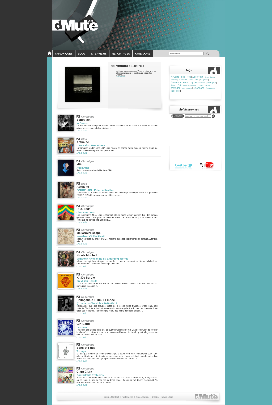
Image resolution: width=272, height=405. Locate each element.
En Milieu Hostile (86, 280)
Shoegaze (198, 88)
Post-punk (193, 79)
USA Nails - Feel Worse (90, 145)
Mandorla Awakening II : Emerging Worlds (102, 258)
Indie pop (175, 91)
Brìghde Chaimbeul (204, 85)
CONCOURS (142, 53)
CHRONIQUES (64, 53)
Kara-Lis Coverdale (189, 85)
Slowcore (176, 82)
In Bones (81, 123)
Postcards (210, 88)
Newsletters (167, 397)
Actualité (175, 77)
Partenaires (127, 397)
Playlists (204, 79)
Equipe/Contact (111, 397)
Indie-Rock (186, 77)
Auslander (82, 167)
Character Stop (85, 212)
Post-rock (182, 79)
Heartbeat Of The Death (90, 236)
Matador (175, 88)
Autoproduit (197, 77)
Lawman (81, 327)
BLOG (81, 53)
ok (213, 116)
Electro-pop (188, 82)
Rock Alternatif (187, 88)
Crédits (155, 397)
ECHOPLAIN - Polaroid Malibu (94, 190)
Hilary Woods (200, 83)
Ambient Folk (176, 85)
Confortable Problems (90, 374)
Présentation (142, 397)
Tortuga (81, 351)
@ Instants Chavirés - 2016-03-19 (96, 303)
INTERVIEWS (99, 53)
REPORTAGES (121, 53)
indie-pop (211, 82)
